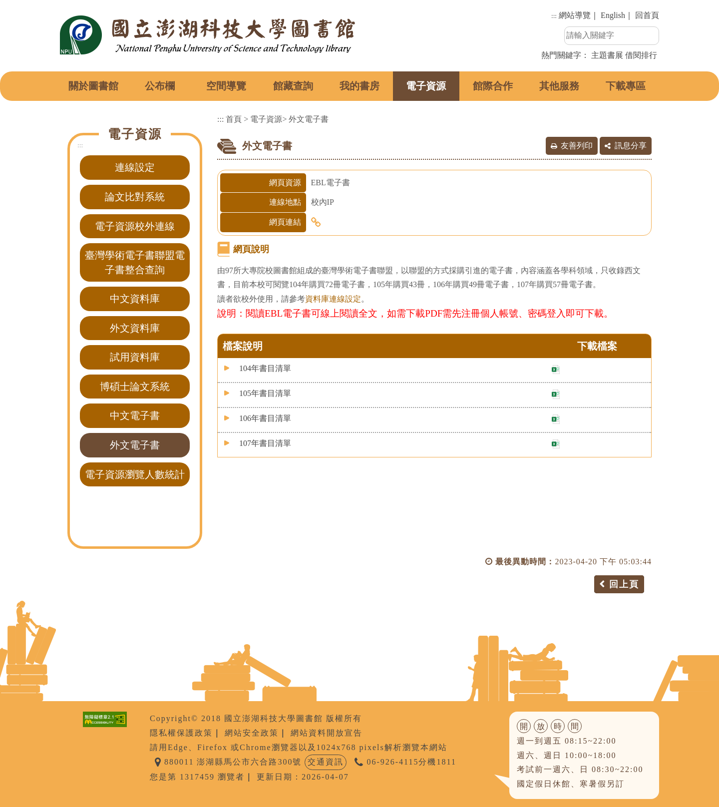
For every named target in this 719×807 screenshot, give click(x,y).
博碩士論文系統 (135, 386)
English (613, 15)
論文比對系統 (135, 196)
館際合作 (493, 85)
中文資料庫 (135, 298)
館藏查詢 (293, 85)
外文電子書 (135, 444)
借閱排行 (641, 55)
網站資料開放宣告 (326, 733)
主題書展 (607, 55)
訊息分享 (631, 145)
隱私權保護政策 (181, 733)
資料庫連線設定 (333, 299)
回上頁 (624, 584)
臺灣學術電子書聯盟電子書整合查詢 (135, 262)
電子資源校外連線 (135, 226)
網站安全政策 (252, 733)
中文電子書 (135, 415)
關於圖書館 (93, 85)
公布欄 (160, 85)
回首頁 (647, 15)
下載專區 (626, 85)
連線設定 (135, 167)
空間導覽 (226, 85)
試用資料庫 (135, 357)
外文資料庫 (135, 328)
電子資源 (426, 85)
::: (554, 15)
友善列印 (577, 145)
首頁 (234, 119)
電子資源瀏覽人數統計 (135, 474)
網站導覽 (575, 15)
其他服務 (559, 85)
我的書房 (359, 85)
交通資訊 (326, 762)
